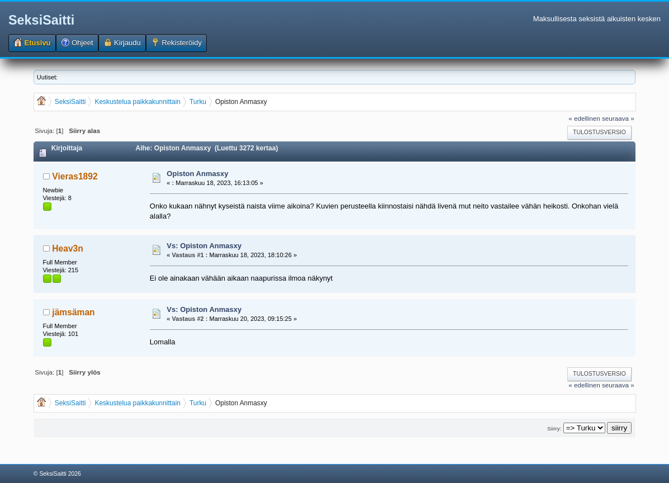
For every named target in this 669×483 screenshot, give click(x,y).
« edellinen (584, 118)
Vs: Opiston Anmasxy (204, 246)
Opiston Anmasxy (197, 173)
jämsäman (73, 312)
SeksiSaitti (41, 20)
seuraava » (618, 118)
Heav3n (67, 248)
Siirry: (554, 428)
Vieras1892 (74, 176)
